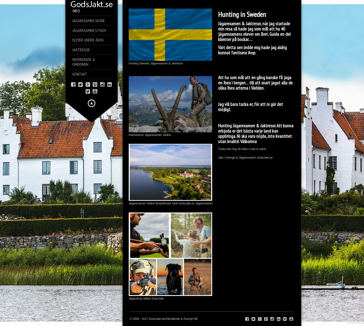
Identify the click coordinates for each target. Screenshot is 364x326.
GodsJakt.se (265, 157)
